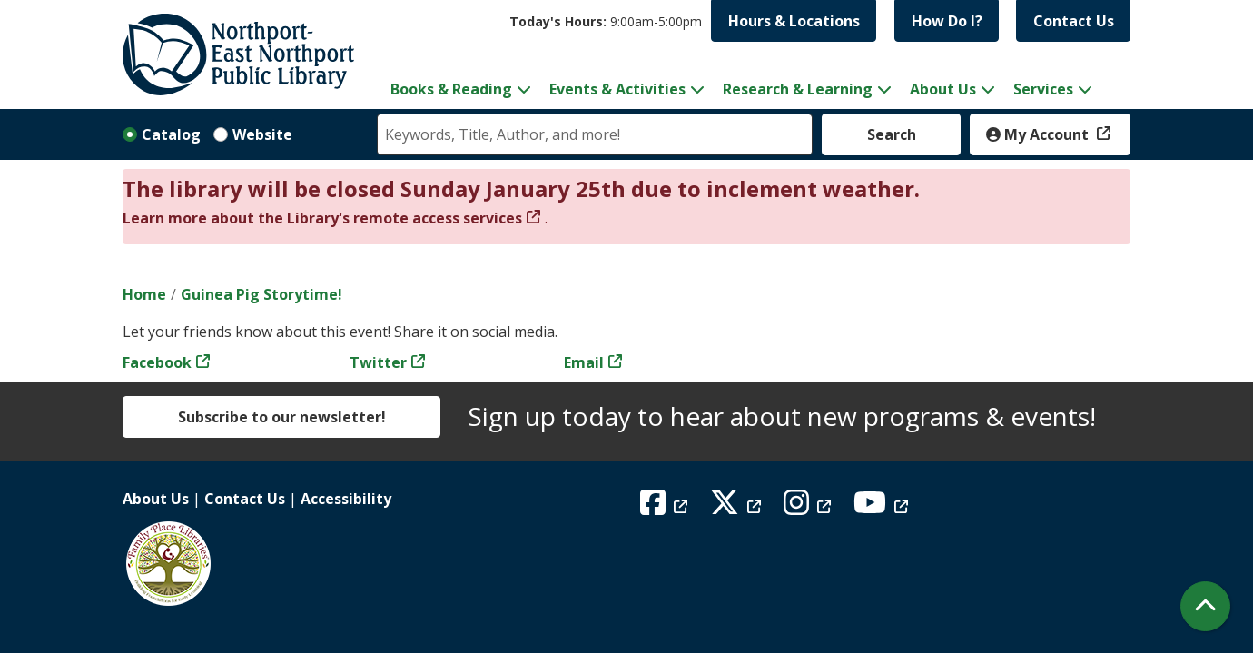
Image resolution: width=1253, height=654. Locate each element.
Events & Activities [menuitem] (617, 89)
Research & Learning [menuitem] (798, 89)
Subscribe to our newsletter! (282, 417)
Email (584, 362)
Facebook (157, 362)
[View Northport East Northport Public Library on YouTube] (883, 508)
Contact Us (1073, 21)
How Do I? (947, 21)
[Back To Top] (1205, 606)
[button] (605, 21)
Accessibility (346, 499)
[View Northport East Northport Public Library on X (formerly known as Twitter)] (737, 508)
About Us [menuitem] (943, 89)
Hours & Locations (794, 21)
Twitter (378, 362)
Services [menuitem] (1043, 89)
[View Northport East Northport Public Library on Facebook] (666, 508)
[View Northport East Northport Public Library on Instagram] (809, 508)
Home (144, 294)
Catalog (171, 134)
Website (262, 134)
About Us (156, 499)
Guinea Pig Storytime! (261, 294)
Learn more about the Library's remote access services (322, 218)
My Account (1039, 134)
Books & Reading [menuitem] (451, 89)
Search (891, 134)
